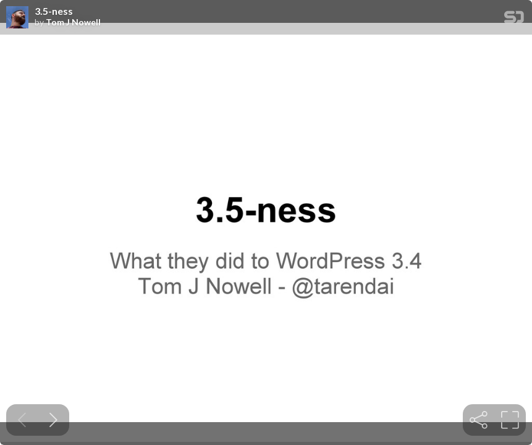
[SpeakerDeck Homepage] (514, 19)
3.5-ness (54, 11)
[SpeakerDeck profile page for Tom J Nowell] (17, 18)
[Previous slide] (22, 420)
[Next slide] (53, 420)
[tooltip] (478, 420)
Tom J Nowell (73, 22)
